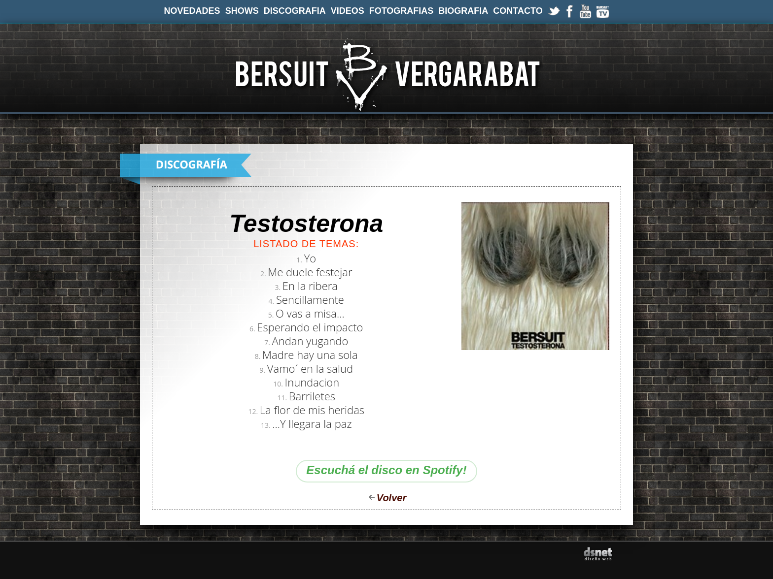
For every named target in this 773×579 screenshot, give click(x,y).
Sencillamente (310, 299)
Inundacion (312, 382)
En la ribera (310, 285)
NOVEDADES (192, 11)
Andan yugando (310, 340)
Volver (391, 497)
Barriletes (312, 395)
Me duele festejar (310, 271)
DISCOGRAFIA (295, 11)
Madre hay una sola (310, 354)
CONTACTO (517, 11)
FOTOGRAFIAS (401, 11)
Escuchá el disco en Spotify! (386, 470)
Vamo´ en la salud (310, 368)
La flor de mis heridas (312, 409)
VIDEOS (347, 11)
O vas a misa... (310, 313)
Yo (310, 258)
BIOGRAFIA (463, 11)
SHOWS (242, 11)
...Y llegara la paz (311, 423)
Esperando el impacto (310, 327)
